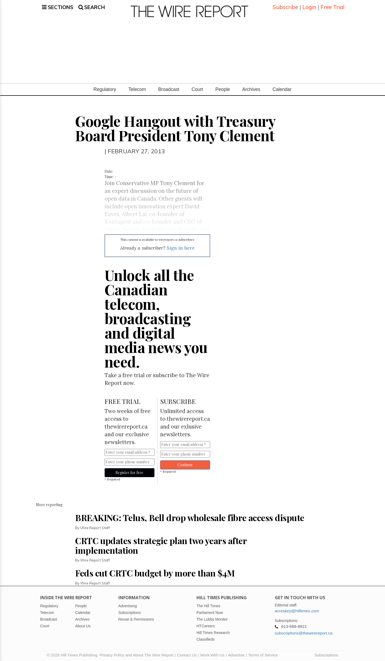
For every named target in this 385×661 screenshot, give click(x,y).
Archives (251, 88)
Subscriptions (326, 654)
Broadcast (168, 88)
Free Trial (332, 6)
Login (309, 6)
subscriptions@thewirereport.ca (304, 632)
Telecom (137, 88)
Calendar (281, 88)
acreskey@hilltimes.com (297, 610)
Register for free (129, 471)
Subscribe (285, 6)
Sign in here (181, 247)
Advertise (236, 654)
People (222, 88)
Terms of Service (263, 654)
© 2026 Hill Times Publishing (73, 654)
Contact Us (187, 654)
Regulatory (105, 88)
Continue (185, 464)
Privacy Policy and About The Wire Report (136, 654)
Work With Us (212, 654)
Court (197, 88)
